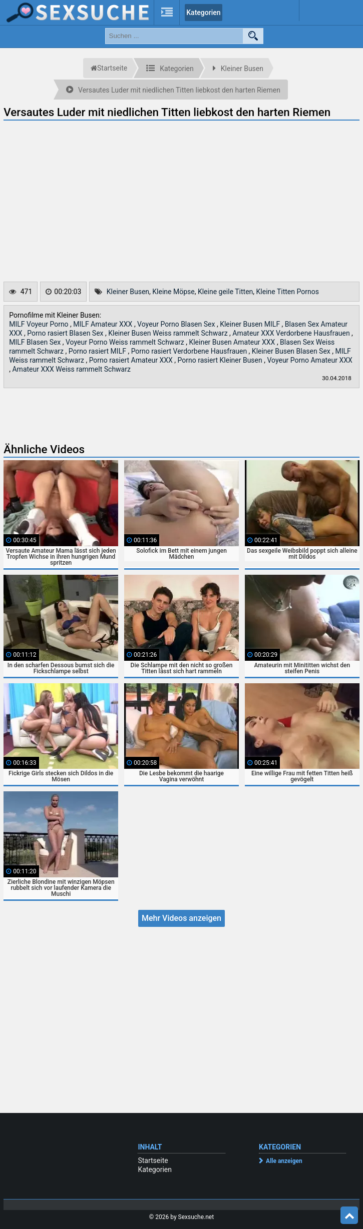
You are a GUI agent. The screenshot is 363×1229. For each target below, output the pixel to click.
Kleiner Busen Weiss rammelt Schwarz (168, 333)
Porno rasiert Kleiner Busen (221, 360)
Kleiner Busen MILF (250, 324)
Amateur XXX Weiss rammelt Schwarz (71, 369)
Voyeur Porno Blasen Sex (177, 324)
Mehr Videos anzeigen (181, 918)
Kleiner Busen (128, 292)
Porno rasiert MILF (98, 351)
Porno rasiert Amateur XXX (132, 360)
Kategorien (203, 13)
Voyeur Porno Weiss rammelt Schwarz (126, 342)
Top (349, 1215)
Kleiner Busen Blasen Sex (292, 351)
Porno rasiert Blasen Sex (66, 333)
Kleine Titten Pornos (287, 292)
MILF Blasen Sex (36, 342)
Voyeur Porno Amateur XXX (309, 360)
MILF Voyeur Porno (39, 324)
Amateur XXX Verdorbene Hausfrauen (291, 333)
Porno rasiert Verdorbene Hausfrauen (190, 351)
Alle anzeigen (284, 1160)
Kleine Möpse (173, 292)
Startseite (153, 1160)
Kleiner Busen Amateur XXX (232, 342)
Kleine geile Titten (225, 292)
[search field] (174, 36)
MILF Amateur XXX (103, 324)
